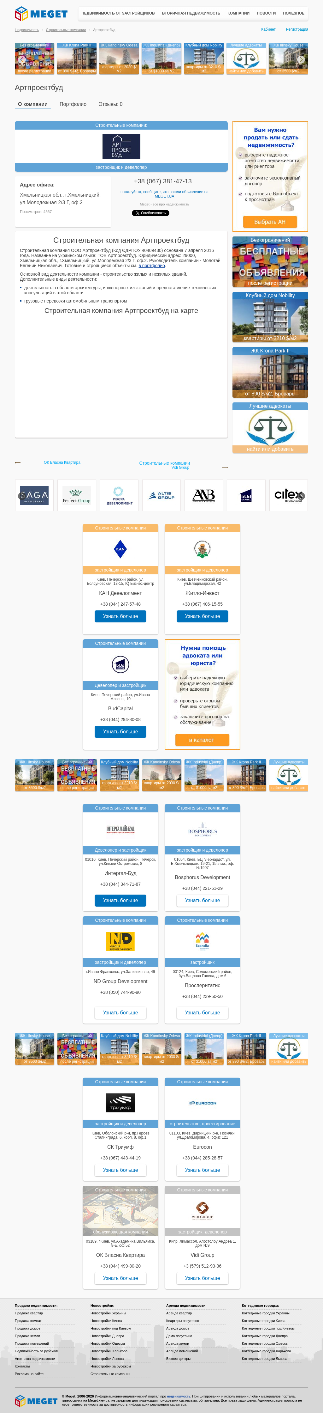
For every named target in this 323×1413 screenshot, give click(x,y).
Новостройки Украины (108, 1313)
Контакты (22, 1366)
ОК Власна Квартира (62, 463)
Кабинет (268, 29)
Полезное (293, 13)
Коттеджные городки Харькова (266, 1351)
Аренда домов (177, 1328)
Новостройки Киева (106, 1321)
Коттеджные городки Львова (264, 1359)
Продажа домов (27, 1328)
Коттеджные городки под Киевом (268, 1328)
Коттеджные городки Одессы (265, 1343)
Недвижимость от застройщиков (118, 13)
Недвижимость (27, 30)
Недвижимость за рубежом (36, 1351)
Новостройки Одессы (108, 1343)
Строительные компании (66, 30)
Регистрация (297, 29)
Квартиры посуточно (182, 1321)
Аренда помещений (182, 1351)
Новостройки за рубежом (111, 1366)
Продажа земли (27, 1336)
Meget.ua (164, 196)
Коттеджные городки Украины (266, 1313)
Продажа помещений (32, 1343)
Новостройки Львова (107, 1359)
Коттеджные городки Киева (263, 1321)
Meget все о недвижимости (36, 1401)
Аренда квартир (179, 1313)
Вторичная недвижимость (191, 13)
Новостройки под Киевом (111, 1328)
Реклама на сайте (29, 1374)
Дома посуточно (179, 1336)
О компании (33, 104)
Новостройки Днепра (107, 1336)
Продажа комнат (28, 1321)
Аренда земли (177, 1343)
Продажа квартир (29, 1313)
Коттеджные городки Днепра (265, 1336)
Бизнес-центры (178, 1359)
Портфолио (73, 104)
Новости (266, 13)
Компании (238, 13)
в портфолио (152, 265)
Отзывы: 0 (110, 104)
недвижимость (177, 204)
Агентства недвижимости (35, 1359)
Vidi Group (180, 468)
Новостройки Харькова (109, 1351)
